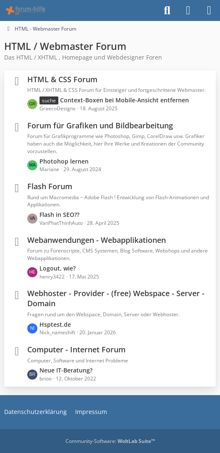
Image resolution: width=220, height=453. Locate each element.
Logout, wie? (57, 268)
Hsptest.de (55, 324)
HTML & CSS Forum (62, 79)
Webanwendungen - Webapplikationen (96, 240)
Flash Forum (49, 186)
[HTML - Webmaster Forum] (25, 10)
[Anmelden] (188, 10)
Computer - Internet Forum (76, 349)
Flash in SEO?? (59, 215)
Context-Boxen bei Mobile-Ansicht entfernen (124, 100)
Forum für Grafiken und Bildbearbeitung (100, 125)
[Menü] (209, 10)
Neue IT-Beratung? (65, 370)
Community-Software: (110, 441)
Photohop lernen (64, 161)
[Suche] (167, 10)
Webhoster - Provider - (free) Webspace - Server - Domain (115, 298)
